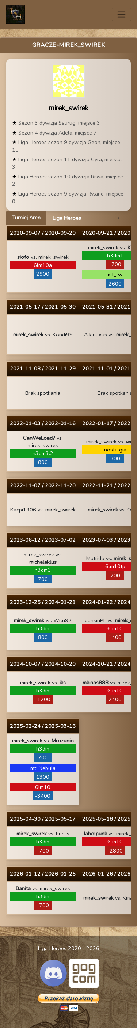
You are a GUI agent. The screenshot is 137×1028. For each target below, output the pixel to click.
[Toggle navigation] (121, 14)
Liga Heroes (67, 218)
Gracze (44, 45)
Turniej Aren (26, 217)
